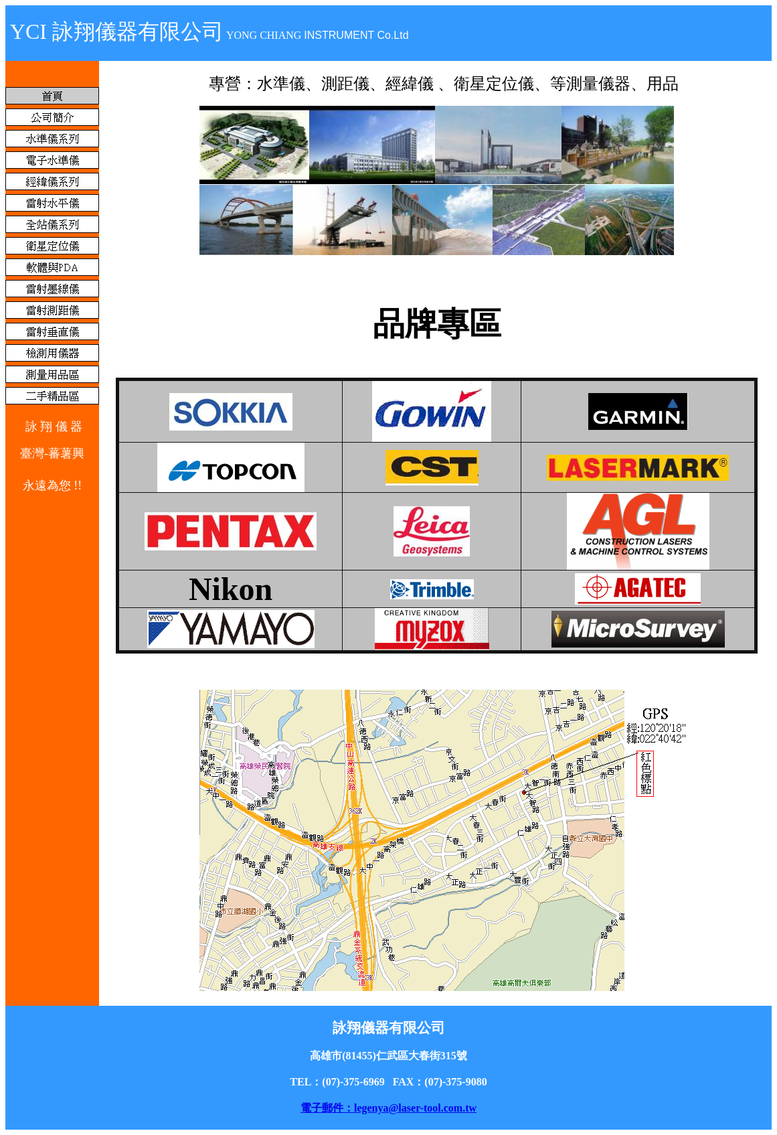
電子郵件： (327, 1108)
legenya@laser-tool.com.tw (415, 1108)
